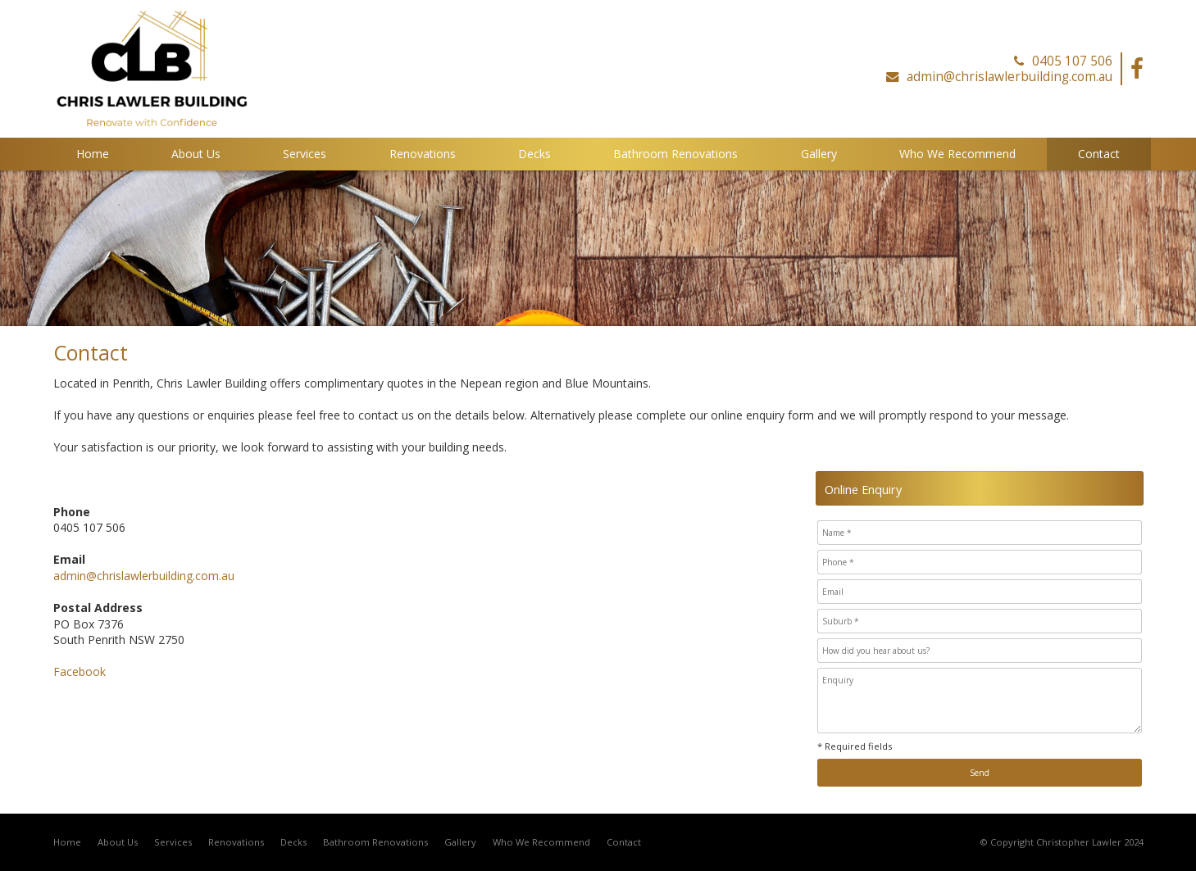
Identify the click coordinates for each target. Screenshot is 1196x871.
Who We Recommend (541, 842)
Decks (293, 842)
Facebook (79, 671)
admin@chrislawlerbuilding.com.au (1009, 77)
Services (173, 842)
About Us (118, 842)
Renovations (236, 842)
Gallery (460, 842)
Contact (624, 842)
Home (67, 842)
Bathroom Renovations (375, 842)
